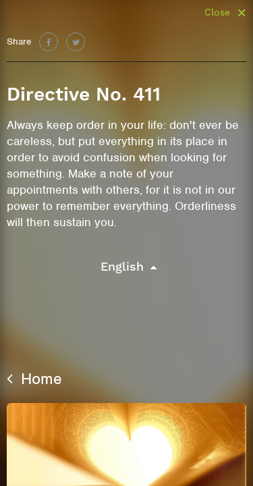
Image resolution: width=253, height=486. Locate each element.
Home (34, 379)
